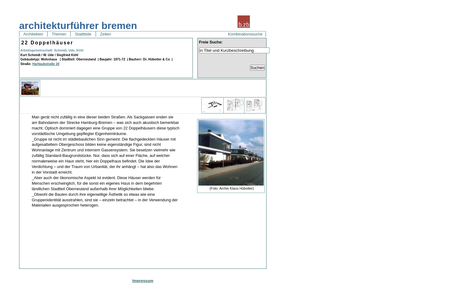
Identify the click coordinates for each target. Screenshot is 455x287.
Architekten (33, 34)
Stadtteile (83, 34)
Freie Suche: (211, 42)
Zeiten (105, 34)
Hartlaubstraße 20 (46, 64)
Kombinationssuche (245, 34)
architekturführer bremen (78, 25)
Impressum (142, 280)
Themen (59, 34)
